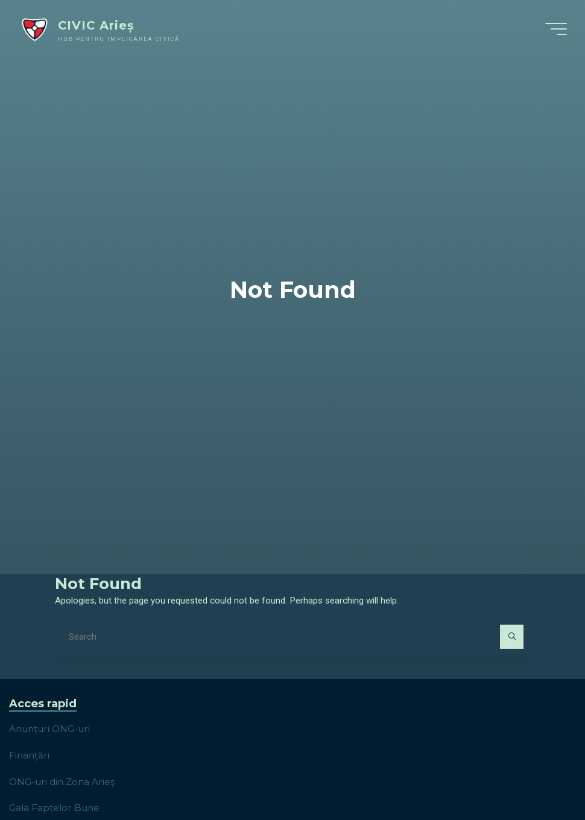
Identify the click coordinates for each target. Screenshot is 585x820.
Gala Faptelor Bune (54, 807)
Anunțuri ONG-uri (49, 728)
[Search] (512, 637)
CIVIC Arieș (96, 25)
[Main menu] (556, 29)
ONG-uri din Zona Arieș (62, 781)
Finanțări (29, 755)
